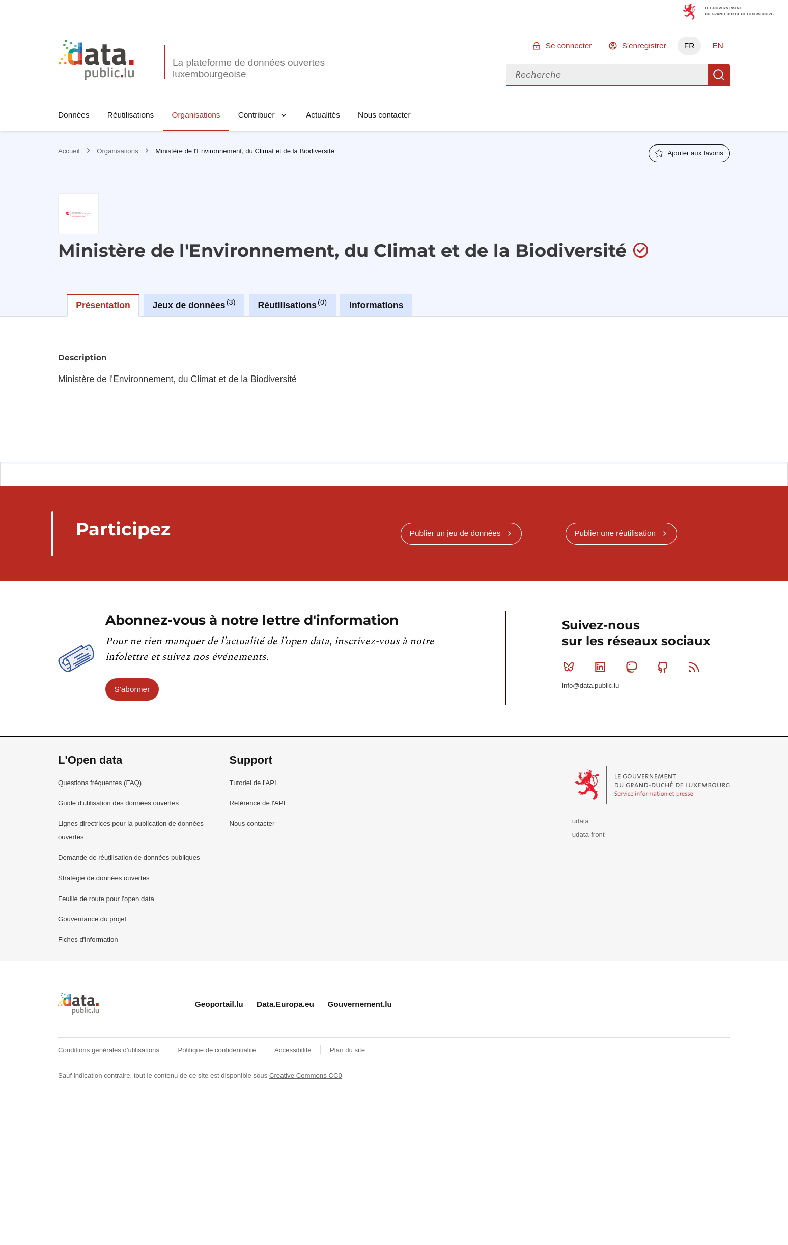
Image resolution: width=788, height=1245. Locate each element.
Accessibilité (293, 1050)
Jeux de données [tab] (194, 304)
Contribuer (256, 114)
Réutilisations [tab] (292, 304)
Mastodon (633, 667)
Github (665, 667)
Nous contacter (384, 114)
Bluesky (571, 667)
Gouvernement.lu (359, 1004)
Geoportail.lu (219, 1004)
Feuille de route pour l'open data (106, 899)
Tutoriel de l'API (253, 783)
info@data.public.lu (590, 685)
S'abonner (132, 689)
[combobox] (607, 75)
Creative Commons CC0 (305, 1075)
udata (580, 821)
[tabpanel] (394, 389)
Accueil (69, 151)
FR (689, 45)
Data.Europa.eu (285, 1004)
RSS (696, 667)
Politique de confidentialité (218, 1050)
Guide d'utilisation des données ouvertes (118, 803)
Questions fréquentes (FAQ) (100, 783)
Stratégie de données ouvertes (104, 878)
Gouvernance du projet (92, 919)
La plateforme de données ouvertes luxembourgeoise (249, 68)
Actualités (323, 114)
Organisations (196, 114)
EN (717, 45)
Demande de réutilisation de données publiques (129, 857)
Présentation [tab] (103, 305)
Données (74, 114)
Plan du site (347, 1050)
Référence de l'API (258, 803)
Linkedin (602, 667)
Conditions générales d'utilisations (109, 1050)
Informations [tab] (376, 305)
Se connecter (569, 45)
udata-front (588, 834)
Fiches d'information (88, 939)
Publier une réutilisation (615, 533)
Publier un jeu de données (455, 533)
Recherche (719, 75)
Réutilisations (130, 114)
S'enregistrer (644, 45)
